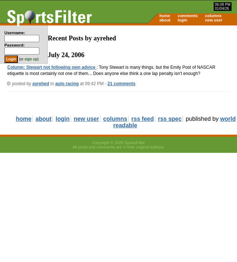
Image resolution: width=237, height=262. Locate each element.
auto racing (67, 83)
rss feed (142, 119)
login (182, 20)
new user (213, 20)
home (164, 15)
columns (213, 15)
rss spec (170, 119)
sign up (31, 59)
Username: (14, 33)
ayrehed (40, 83)
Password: (14, 45)
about (164, 20)
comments (188, 15)
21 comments (122, 83)
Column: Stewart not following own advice (52, 67)
